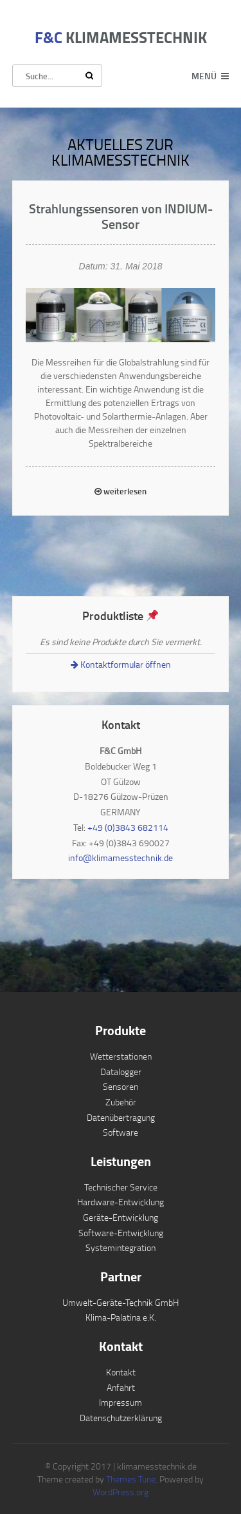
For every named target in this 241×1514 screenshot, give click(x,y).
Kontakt (121, 1372)
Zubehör (120, 1102)
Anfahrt (121, 1387)
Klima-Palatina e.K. (120, 1317)
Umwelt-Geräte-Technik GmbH (120, 1302)
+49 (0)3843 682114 (127, 827)
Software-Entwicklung (120, 1233)
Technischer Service (120, 1187)
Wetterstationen (121, 1056)
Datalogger (120, 1071)
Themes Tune (131, 1479)
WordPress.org (120, 1492)
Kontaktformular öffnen (121, 664)
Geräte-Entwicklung (120, 1217)
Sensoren (120, 1086)
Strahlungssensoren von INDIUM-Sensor (121, 216)
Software (120, 1132)
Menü (204, 76)
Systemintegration (120, 1247)
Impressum (120, 1402)
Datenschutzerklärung (121, 1418)
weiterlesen (120, 491)
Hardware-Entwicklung (120, 1202)
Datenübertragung (121, 1117)
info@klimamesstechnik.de (120, 857)
